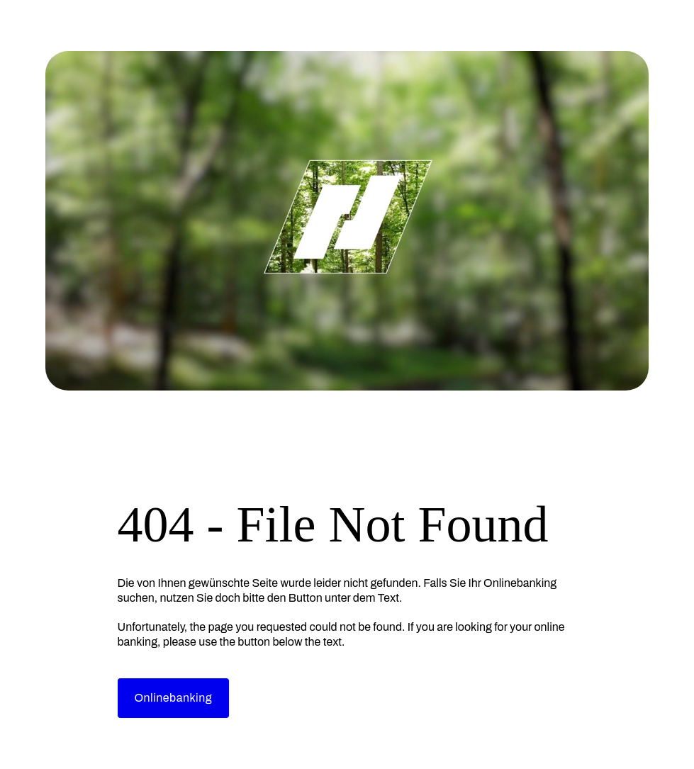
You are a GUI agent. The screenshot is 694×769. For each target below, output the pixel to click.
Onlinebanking (174, 698)
